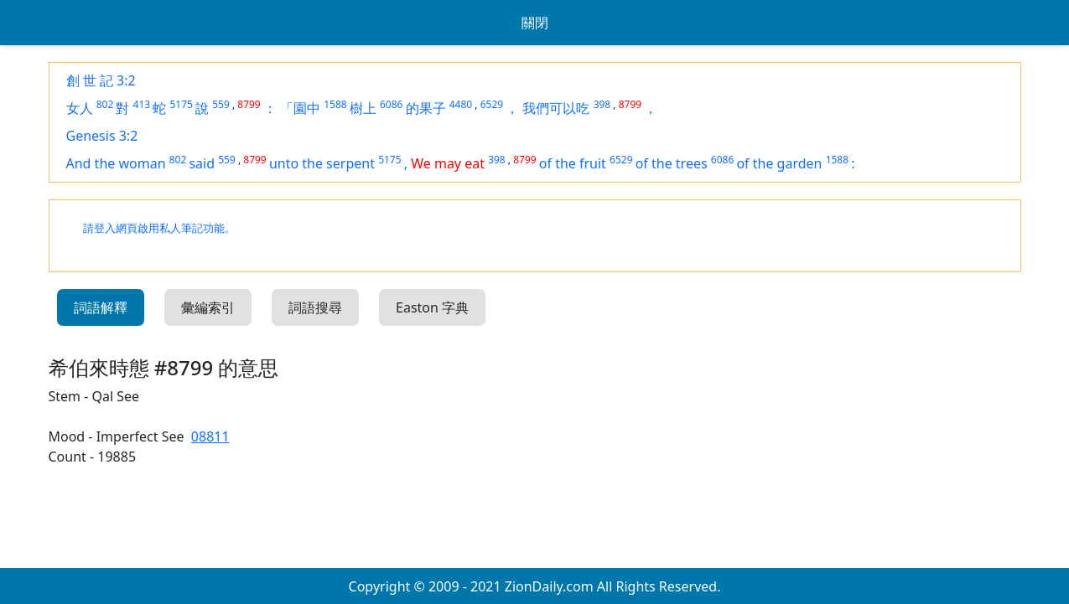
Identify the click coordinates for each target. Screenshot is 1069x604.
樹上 (363, 108)
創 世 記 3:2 (101, 80)
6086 (391, 104)
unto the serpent (322, 163)
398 (602, 104)
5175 (180, 104)
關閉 (535, 22)
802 (105, 104)
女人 (79, 108)
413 (142, 104)
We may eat (448, 163)
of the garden (779, 163)
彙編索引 (208, 307)
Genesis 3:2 (102, 135)
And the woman (116, 163)
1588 (335, 104)
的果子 (426, 108)
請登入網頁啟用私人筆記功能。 (159, 228)
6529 (491, 104)
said (202, 163)
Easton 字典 (432, 307)
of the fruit (572, 163)
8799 (248, 104)
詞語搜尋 (315, 307)
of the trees (672, 163)
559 (221, 104)
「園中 (300, 108)
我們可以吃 (555, 108)
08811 (210, 436)
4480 (460, 104)
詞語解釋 (100, 307)
